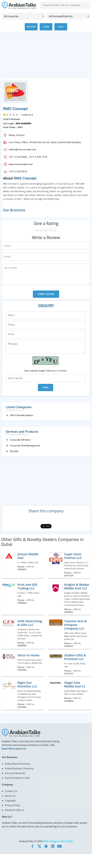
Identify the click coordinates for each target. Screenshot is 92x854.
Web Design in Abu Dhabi (58, 841)
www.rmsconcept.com (21, 164)
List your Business (15, 773)
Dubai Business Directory (19, 768)
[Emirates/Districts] (68, 16)
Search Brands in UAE (17, 778)
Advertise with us (14, 810)
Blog (60, 27)
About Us (10, 796)
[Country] (23, 16)
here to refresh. (59, 370)
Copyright (10, 800)
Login (46, 27)
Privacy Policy (12, 805)
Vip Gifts (14, 451)
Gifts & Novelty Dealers (21, 415)
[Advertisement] (46, 56)
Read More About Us (14, 748)
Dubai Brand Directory (17, 763)
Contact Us (11, 791)
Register (31, 27)
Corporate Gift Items (20, 440)
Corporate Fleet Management (25, 445)
